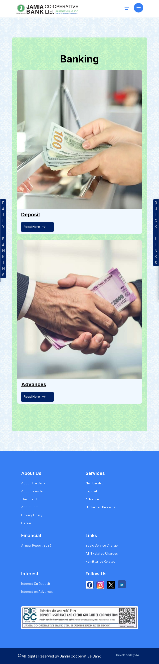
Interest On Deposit (35, 583)
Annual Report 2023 (36, 545)
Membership (95, 483)
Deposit (91, 491)
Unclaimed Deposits (101, 507)
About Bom (29, 507)
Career (26, 523)
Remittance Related (101, 561)
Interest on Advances (37, 591)
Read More (34, 226)
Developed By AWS (129, 655)
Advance (92, 499)
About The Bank (33, 483)
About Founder (32, 491)
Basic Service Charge (102, 545)
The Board (29, 499)
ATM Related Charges (102, 553)
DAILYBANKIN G (3, 238)
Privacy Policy (31, 515)
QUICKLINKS (156, 232)
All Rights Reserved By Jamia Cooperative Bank (59, 656)
